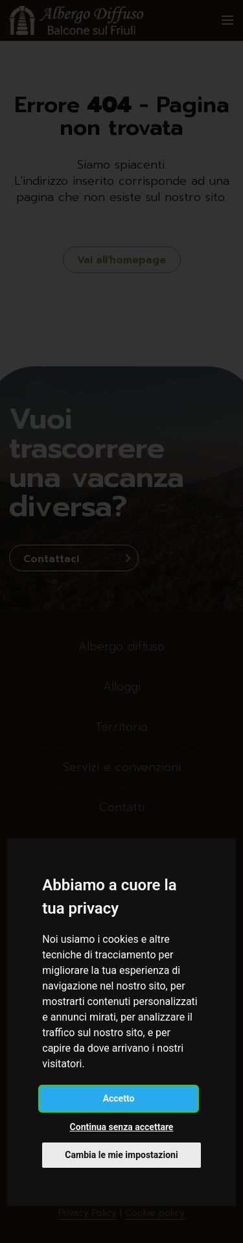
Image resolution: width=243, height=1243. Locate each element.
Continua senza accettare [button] (122, 1127)
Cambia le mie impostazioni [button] (121, 1155)
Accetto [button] (119, 1098)
